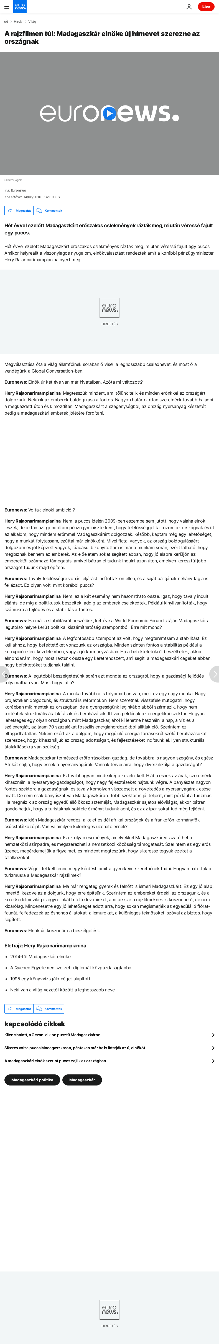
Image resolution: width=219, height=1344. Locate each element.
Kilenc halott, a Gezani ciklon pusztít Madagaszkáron (52, 1034)
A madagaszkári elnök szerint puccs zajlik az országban (55, 1060)
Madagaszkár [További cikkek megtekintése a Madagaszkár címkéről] (82, 1079)
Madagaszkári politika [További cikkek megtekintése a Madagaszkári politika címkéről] (32, 1079)
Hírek (18, 21)
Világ (32, 21)
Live (206, 6)
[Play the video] (109, 113)
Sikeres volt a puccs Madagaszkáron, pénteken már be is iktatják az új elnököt (74, 1047)
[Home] (6, 21)
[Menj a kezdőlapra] (20, 6)
